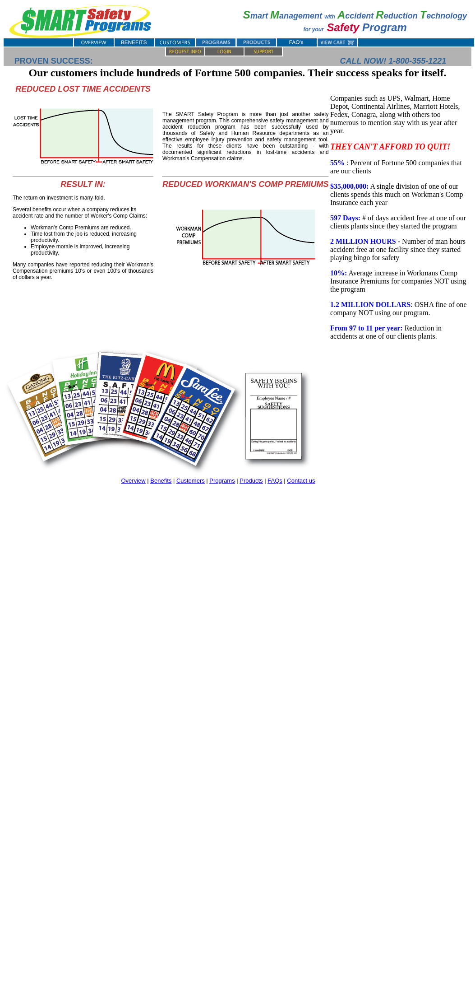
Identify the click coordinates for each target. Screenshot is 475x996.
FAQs (274, 480)
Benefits (160, 480)
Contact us (301, 480)
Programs (222, 480)
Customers (190, 480)
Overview (133, 480)
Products (251, 480)
